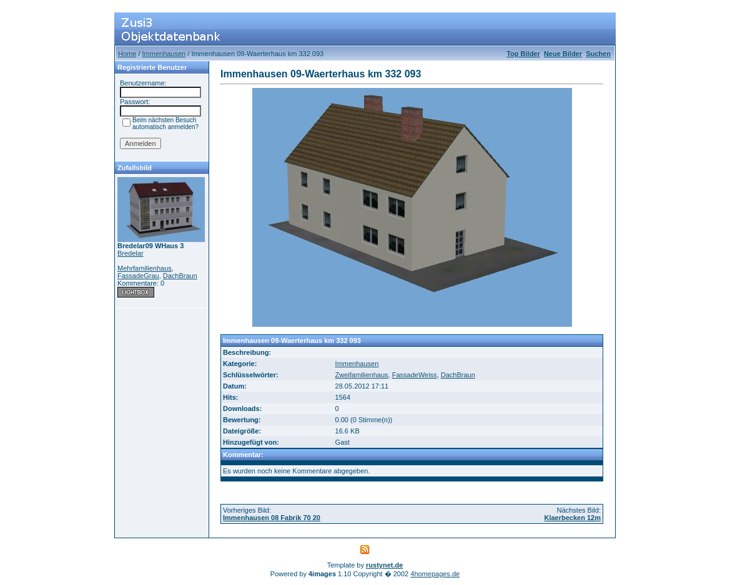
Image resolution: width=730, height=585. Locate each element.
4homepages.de (435, 574)
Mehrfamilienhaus (144, 268)
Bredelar (130, 253)
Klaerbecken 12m (573, 517)
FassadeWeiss (414, 375)
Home (127, 53)
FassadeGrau (138, 275)
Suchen (598, 53)
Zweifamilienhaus (361, 375)
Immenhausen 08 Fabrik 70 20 (271, 517)
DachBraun (180, 275)
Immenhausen (164, 53)
